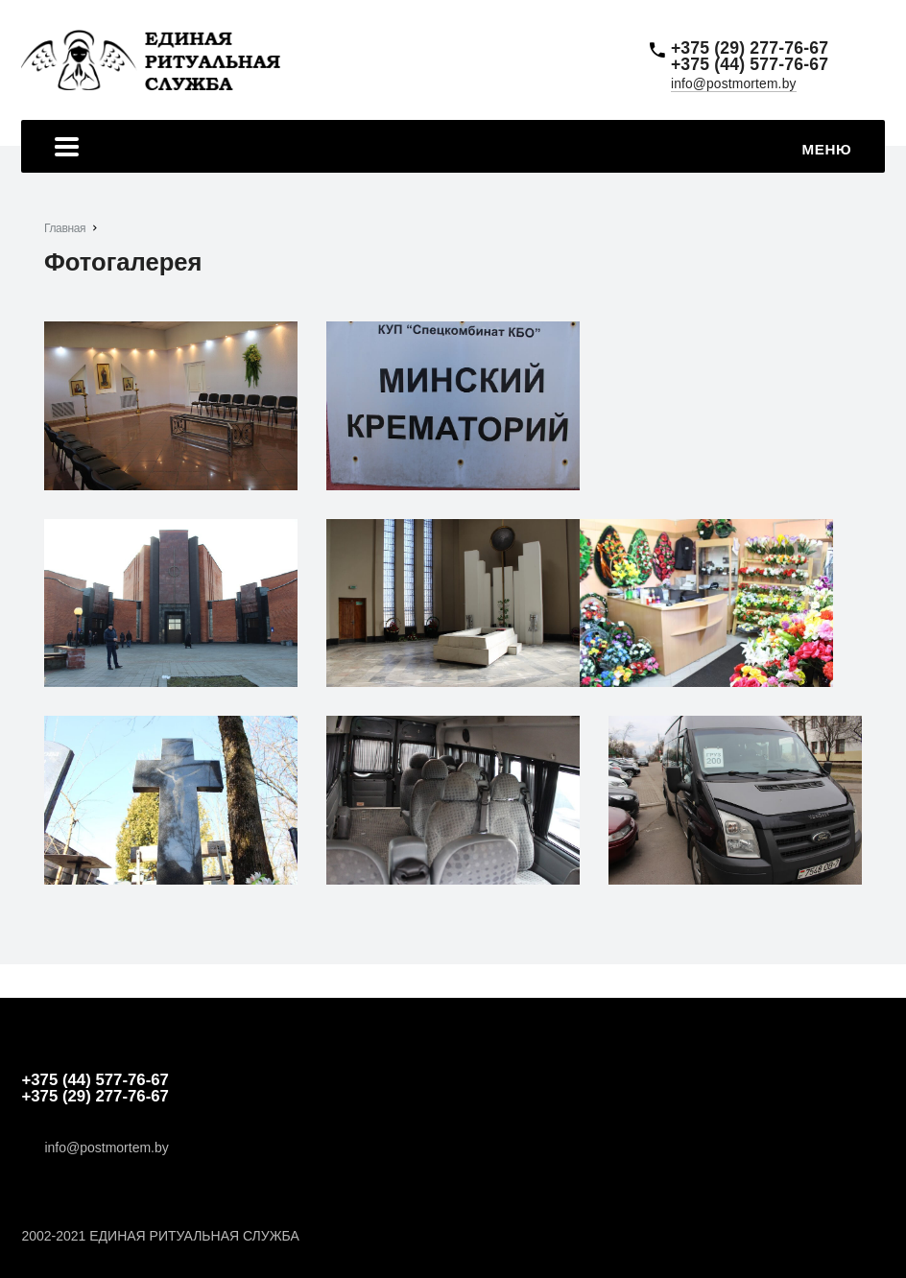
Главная (64, 228)
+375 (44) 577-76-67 (749, 65)
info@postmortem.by (734, 84)
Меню (453, 149)
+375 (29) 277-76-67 (749, 49)
